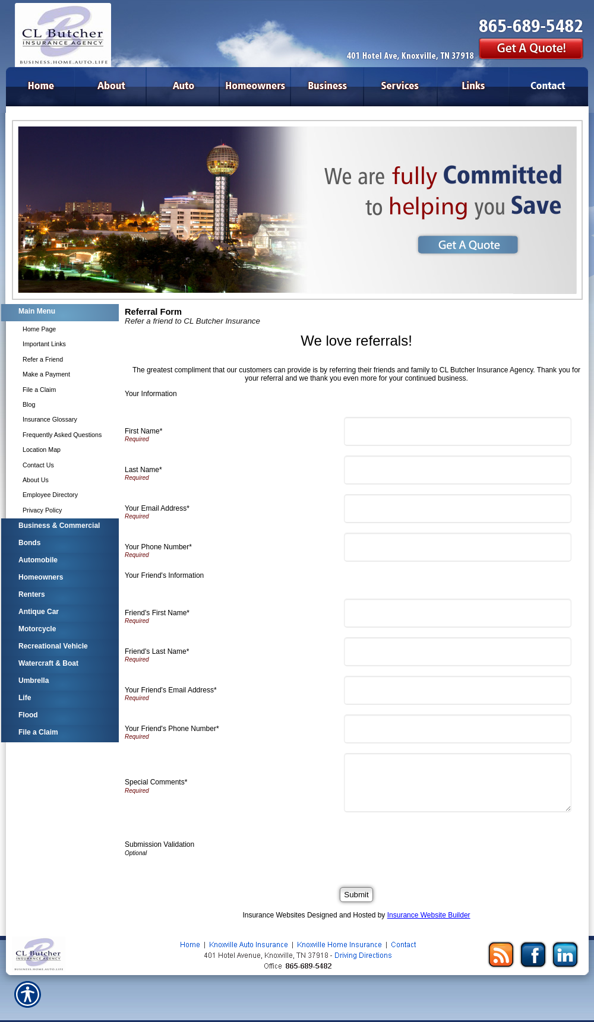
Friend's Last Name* (157, 651)
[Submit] (356, 894)
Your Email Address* (157, 508)
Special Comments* (156, 782)
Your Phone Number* (158, 547)
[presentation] (438, 845)
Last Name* (143, 470)
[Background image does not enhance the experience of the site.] (59, 312)
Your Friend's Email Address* (171, 690)
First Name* (143, 431)
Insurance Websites (273, 915)
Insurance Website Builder (428, 915)
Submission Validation (159, 844)
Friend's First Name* (157, 613)
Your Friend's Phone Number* (172, 728)
